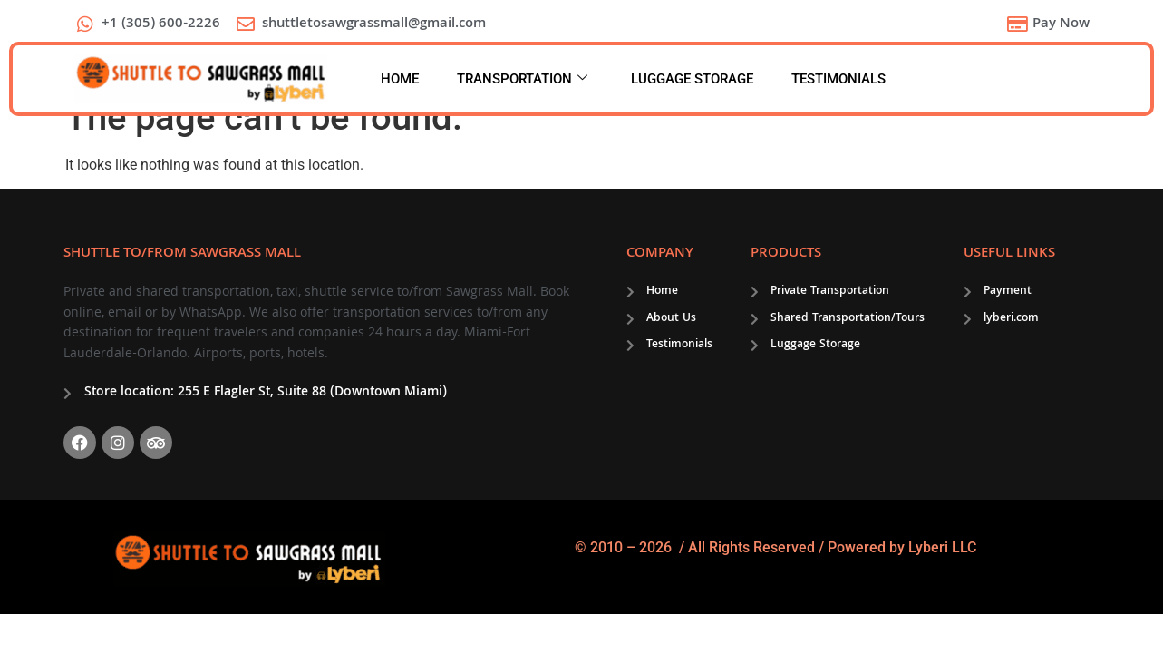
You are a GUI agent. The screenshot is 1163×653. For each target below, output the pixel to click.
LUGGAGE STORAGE (692, 79)
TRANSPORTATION (522, 79)
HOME (400, 79)
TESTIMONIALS (838, 79)
